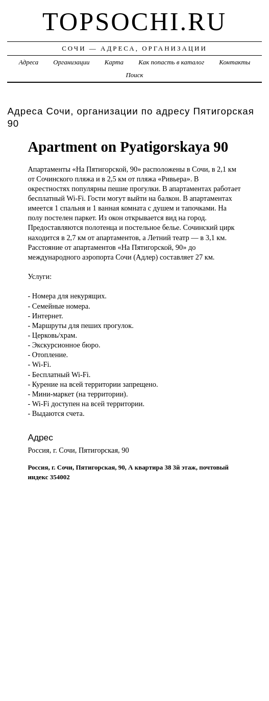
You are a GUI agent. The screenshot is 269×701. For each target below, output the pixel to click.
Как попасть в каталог (171, 62)
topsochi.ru (134, 21)
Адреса (28, 62)
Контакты (234, 62)
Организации (71, 62)
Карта (114, 62)
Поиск (134, 75)
